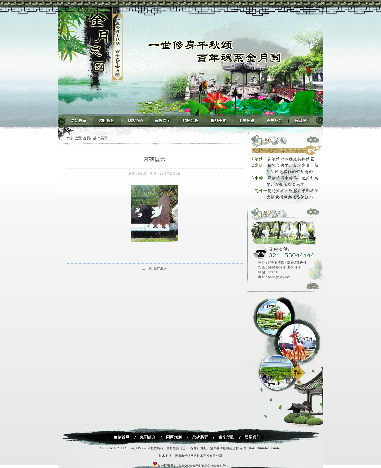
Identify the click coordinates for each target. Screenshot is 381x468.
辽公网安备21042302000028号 (175, 465)
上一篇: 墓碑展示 (154, 268)
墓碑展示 (100, 138)
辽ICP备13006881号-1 (214, 465)
